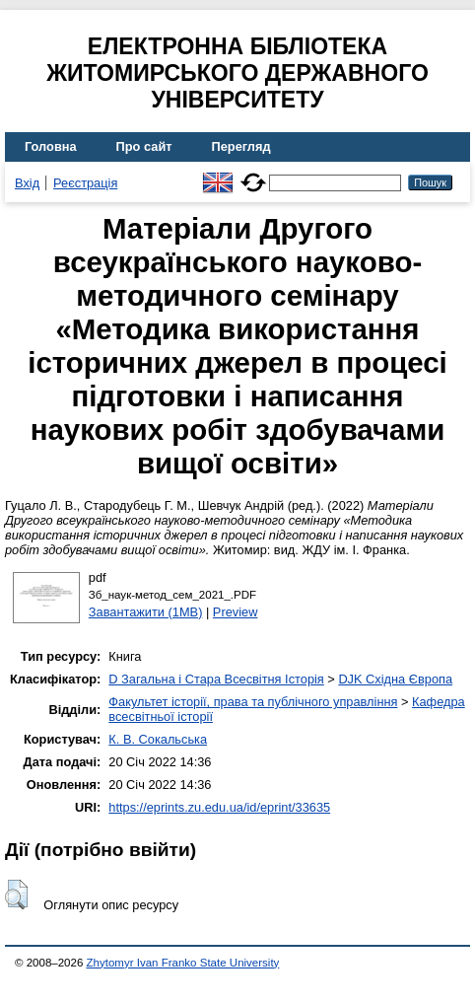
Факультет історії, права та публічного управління (252, 701)
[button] (16, 894)
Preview (235, 612)
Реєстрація (85, 183)
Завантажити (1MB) (146, 612)
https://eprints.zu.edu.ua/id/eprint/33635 (219, 807)
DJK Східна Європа (395, 679)
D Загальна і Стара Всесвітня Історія (215, 679)
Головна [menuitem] (51, 146)
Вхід (27, 183)
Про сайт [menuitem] (144, 146)
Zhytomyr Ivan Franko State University (183, 962)
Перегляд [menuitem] (241, 146)
